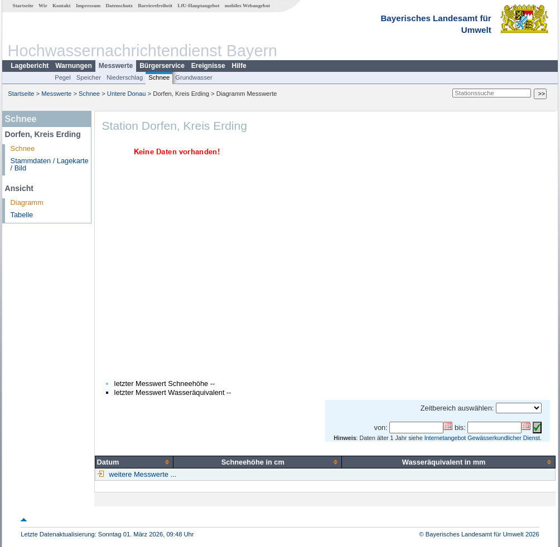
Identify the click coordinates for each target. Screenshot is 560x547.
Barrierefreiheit (155, 5)
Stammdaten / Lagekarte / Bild (50, 164)
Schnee (159, 77)
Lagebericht (30, 66)
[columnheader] (134, 462)
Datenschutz (119, 5)
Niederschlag (125, 77)
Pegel (63, 77)
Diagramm (27, 202)
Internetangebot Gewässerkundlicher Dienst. (483, 437)
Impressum (88, 5)
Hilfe (239, 66)
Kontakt (61, 5)
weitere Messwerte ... (141, 474)
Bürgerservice (162, 66)
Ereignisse (208, 66)
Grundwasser (194, 77)
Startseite (23, 5)
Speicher (88, 77)
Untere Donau (126, 93)
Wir (42, 5)
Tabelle (22, 215)
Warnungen (73, 66)
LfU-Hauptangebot (198, 5)
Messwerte (116, 66)
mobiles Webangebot (247, 5)
